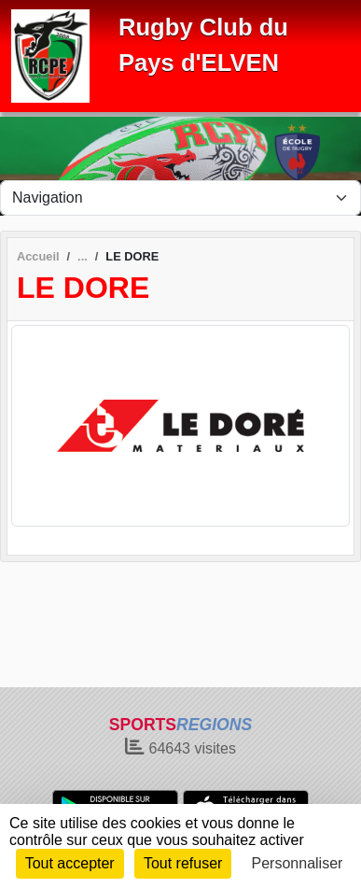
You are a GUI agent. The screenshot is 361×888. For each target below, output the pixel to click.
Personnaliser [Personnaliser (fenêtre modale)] (297, 863)
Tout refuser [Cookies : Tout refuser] (183, 863)
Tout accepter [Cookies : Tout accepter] (70, 863)
